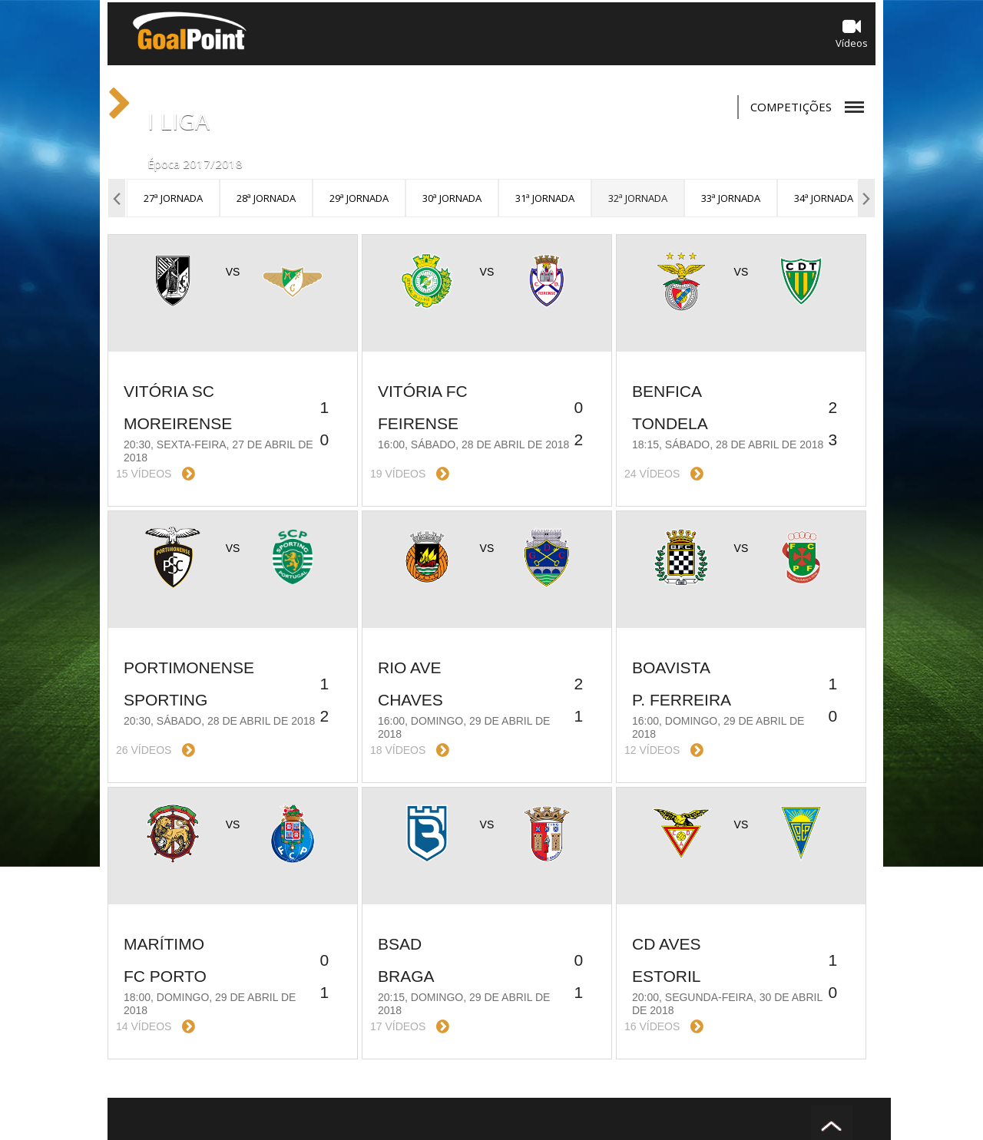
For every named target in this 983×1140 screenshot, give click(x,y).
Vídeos (852, 33)
